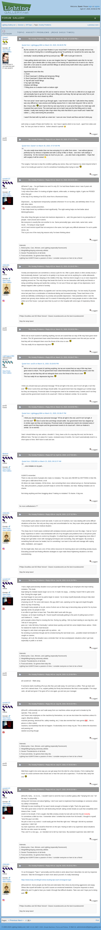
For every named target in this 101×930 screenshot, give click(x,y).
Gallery (19, 18)
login (90, 6)
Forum (6, 18)
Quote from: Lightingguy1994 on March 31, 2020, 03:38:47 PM (44, 413)
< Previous (12, 920)
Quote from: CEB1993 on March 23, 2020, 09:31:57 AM (41, 461)
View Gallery (6, 52)
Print (97, 920)
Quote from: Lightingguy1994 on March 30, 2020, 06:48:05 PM (44, 45)
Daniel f (5, 37)
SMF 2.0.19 (30, 927)
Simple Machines (49, 927)
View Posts (6, 50)
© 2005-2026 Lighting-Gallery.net (13, 927)
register (97, 6)
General (20, 25)
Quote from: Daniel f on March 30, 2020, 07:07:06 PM (41, 146)
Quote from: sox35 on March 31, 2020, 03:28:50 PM (40, 364)
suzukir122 (6, 179)
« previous (91, 25)
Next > (21, 920)
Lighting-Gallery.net (9, 25)
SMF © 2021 (39, 927)
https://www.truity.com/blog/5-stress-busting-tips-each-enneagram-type (46, 880)
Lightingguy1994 (8, 356)
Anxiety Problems (45, 25)
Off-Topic (29, 25)
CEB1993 (5, 265)
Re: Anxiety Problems (36, 39)
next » (97, 25)
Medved (5, 454)
